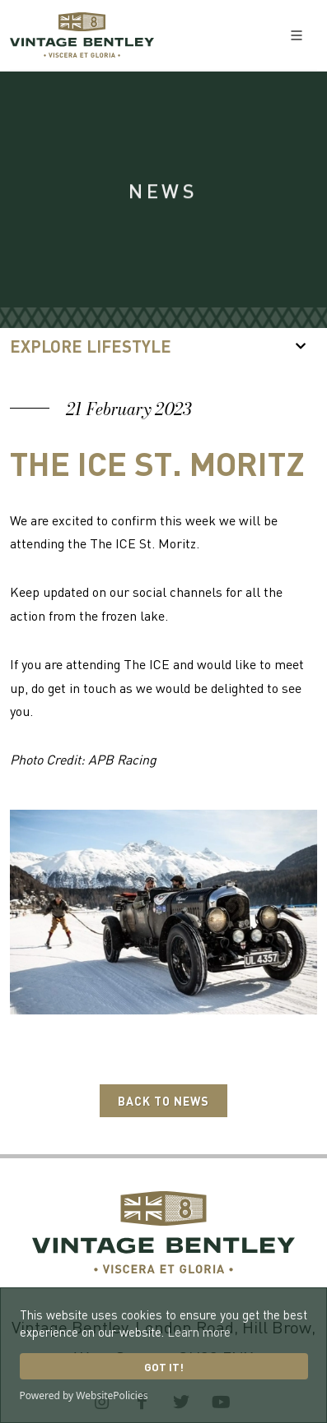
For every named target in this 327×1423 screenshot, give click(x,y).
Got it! (164, 1367)
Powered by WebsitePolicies (84, 1395)
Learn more (199, 1332)
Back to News (163, 1100)
